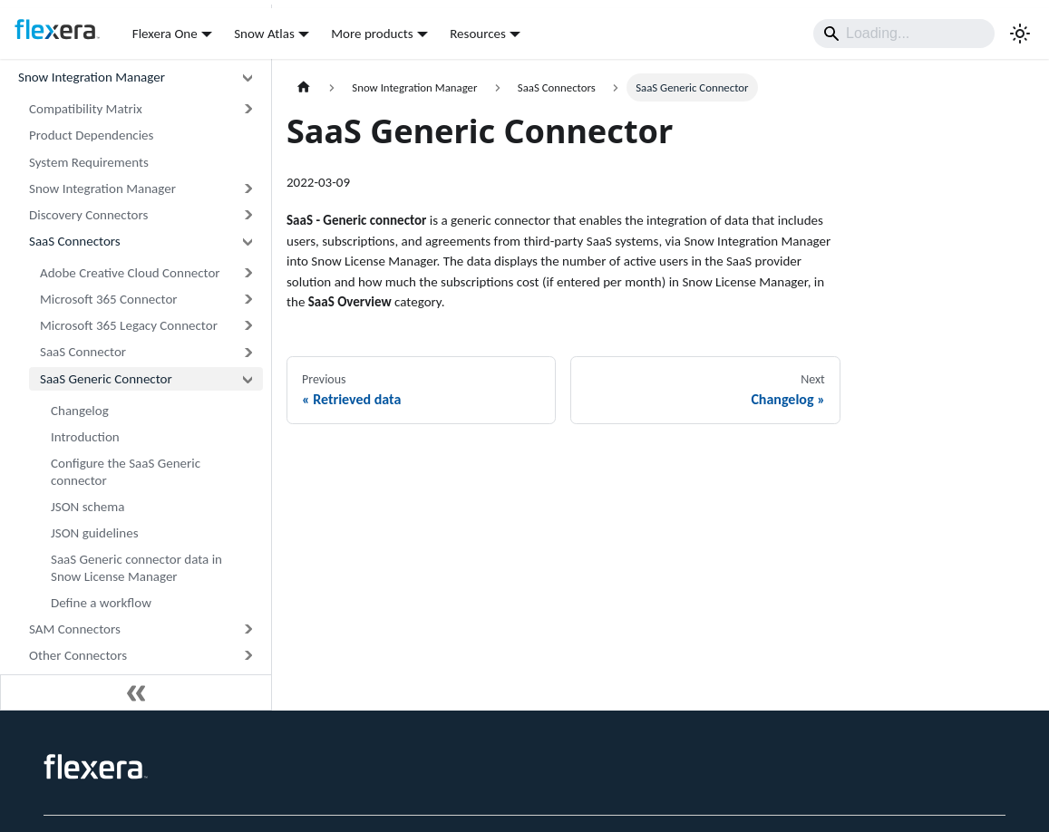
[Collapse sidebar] (136, 692)
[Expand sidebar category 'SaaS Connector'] (247, 352)
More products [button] (372, 33)
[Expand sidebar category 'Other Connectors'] (247, 655)
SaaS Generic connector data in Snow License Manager (136, 568)
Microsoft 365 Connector (109, 299)
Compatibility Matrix (85, 109)
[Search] (904, 33)
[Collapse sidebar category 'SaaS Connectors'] (247, 241)
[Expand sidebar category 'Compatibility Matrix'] (247, 109)
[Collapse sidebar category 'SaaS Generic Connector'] (247, 378)
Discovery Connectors (88, 215)
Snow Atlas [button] (264, 33)
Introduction (85, 437)
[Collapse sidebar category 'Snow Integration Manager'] (247, 77)
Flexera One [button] (165, 33)
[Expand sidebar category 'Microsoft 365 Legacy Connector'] (247, 325)
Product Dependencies (91, 135)
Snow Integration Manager (91, 77)
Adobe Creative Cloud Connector (130, 273)
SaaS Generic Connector (106, 379)
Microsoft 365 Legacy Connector (129, 325)
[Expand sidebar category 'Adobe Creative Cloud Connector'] (247, 273)
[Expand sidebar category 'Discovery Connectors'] (247, 215)
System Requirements (89, 162)
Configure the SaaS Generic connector (125, 472)
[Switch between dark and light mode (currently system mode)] (1019, 33)
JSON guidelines (95, 533)
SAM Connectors (75, 629)
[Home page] (304, 87)
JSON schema (87, 506)
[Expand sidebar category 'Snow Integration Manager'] (247, 189)
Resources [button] (478, 33)
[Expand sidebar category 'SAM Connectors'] (247, 629)
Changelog (80, 410)
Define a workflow (101, 603)
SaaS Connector (83, 351)
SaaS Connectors (75, 241)
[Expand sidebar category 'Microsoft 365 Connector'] (247, 299)
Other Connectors (78, 655)
